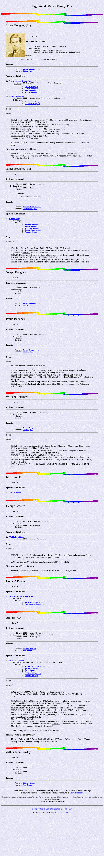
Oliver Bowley (29, 683)
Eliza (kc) (28, 74)
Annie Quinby (31, 709)
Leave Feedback (76, 833)
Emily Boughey (31, 91)
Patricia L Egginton (34, 635)
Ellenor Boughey (32, 112)
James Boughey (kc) (32, 72)
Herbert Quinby (32, 704)
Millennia (68, 853)
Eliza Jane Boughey (33, 244)
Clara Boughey (31, 94)
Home (34, 849)
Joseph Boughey (32, 237)
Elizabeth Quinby (33, 711)
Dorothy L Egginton (33, 632)
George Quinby (31, 713)
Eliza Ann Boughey (33, 110)
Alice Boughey (31, 98)
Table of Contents (45, 849)
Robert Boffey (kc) (32, 218)
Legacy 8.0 (60, 853)
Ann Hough (27, 685)
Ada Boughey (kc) (33, 96)
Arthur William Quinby (35, 702)
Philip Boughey (32, 247)
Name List (67, 849)
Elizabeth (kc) (30, 220)
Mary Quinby (30, 707)
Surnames (58, 849)
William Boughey (32, 242)
